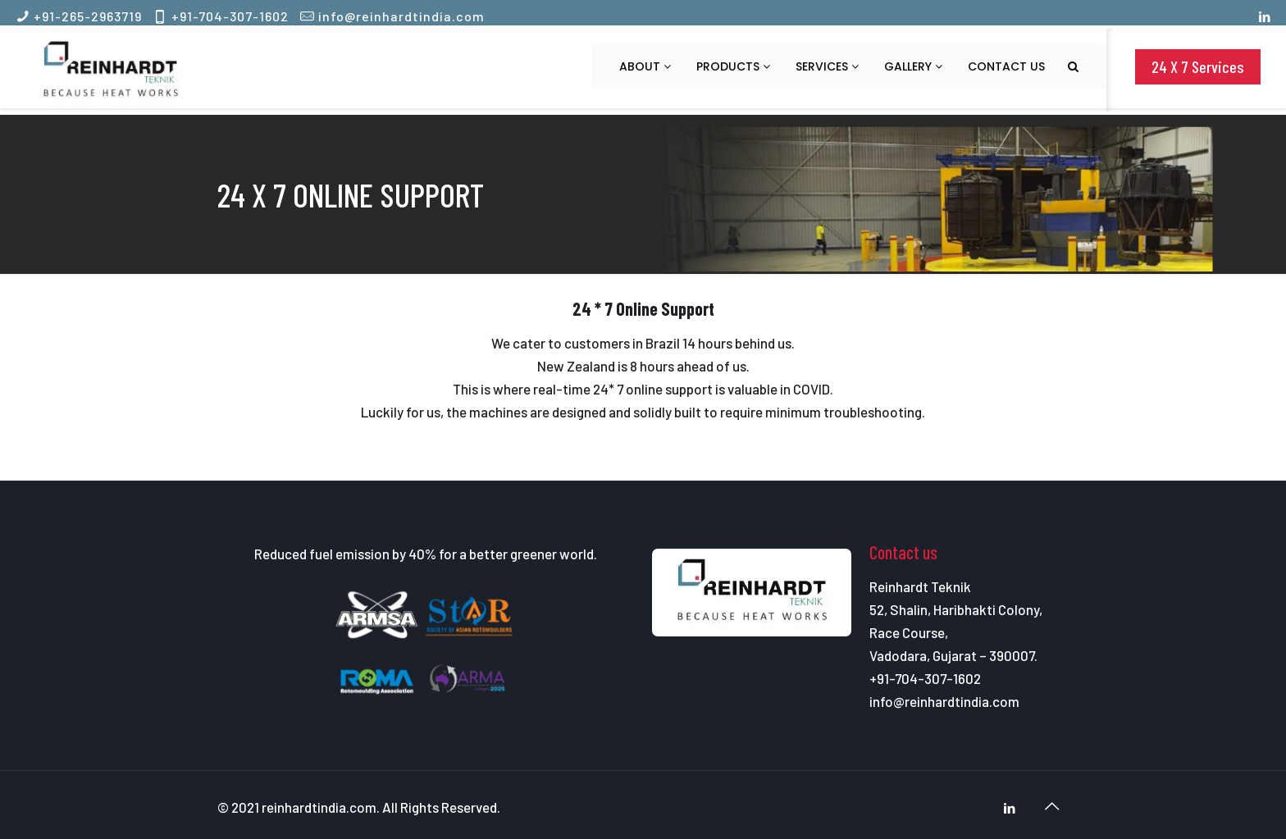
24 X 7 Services (1197, 66)
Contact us (1006, 66)
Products (733, 66)
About (645, 66)
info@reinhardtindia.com (401, 16)
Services (827, 66)
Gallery (913, 66)
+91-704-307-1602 (230, 16)
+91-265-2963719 (88, 16)
